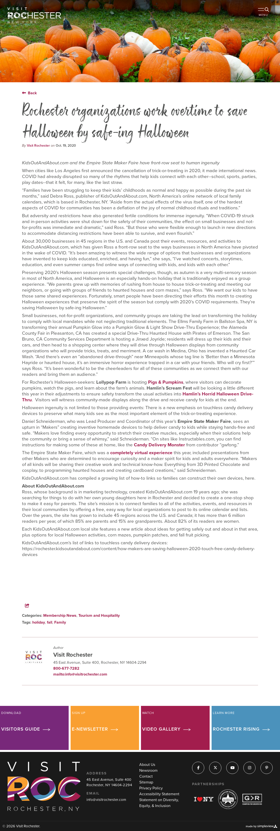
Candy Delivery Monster (159, 445)
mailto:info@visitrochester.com (80, 674)
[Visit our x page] (215, 768)
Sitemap (146, 782)
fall (49, 622)
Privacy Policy (151, 788)
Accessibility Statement (159, 794)
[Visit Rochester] (34, 15)
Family (60, 622)
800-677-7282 (66, 668)
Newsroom (148, 770)
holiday (38, 622)
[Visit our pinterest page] (266, 768)
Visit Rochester (38, 145)
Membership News (59, 615)
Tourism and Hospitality (99, 615)
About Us (147, 764)
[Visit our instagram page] (249, 768)
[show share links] (33, 605)
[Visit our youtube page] (232, 768)
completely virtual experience (141, 452)
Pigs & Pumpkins (165, 382)
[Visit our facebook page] (198, 768)
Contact (146, 776)
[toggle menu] (265, 14)
